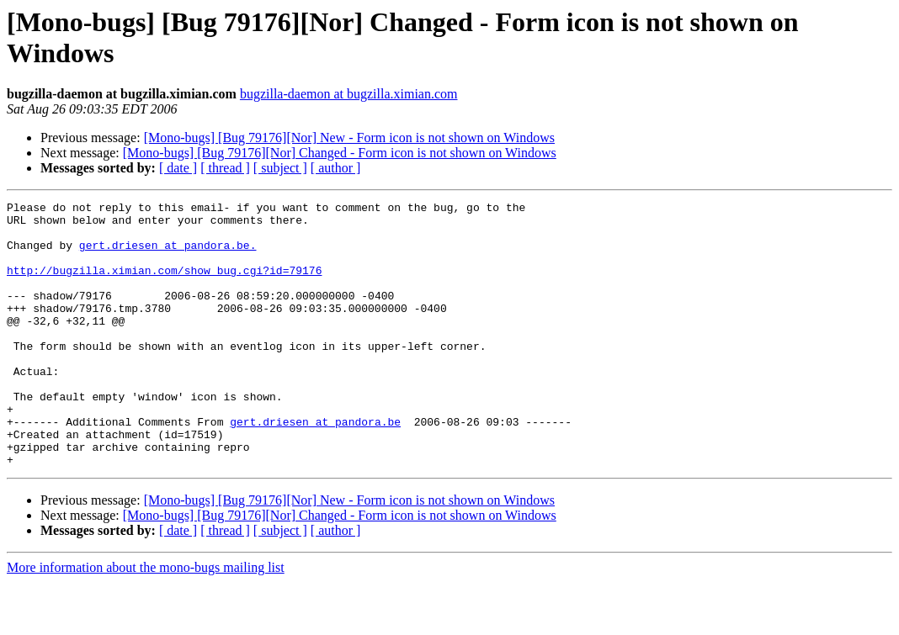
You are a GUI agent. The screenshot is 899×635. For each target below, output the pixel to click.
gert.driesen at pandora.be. (168, 254)
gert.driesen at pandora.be (315, 466)
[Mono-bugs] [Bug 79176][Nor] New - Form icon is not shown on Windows (349, 137)
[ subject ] (280, 168)
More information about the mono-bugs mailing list (146, 620)
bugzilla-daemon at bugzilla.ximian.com (349, 94)
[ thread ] (225, 168)
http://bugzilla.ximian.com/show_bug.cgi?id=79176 (164, 285)
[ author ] (336, 168)
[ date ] (178, 168)
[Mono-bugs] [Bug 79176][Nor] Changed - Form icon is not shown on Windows (339, 153)
